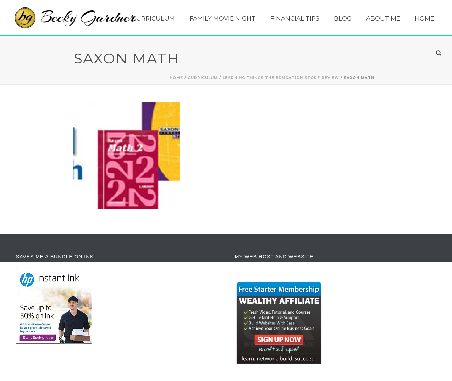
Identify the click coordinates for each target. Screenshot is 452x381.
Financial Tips (294, 18)
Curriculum (153, 18)
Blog (343, 18)
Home (424, 18)
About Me (383, 18)
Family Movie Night (222, 18)
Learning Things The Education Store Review (280, 77)
